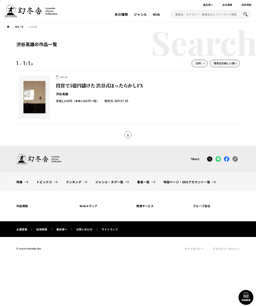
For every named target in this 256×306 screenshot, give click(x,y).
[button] (41, 212)
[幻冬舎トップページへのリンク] (30, 15)
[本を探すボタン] (245, 14)
